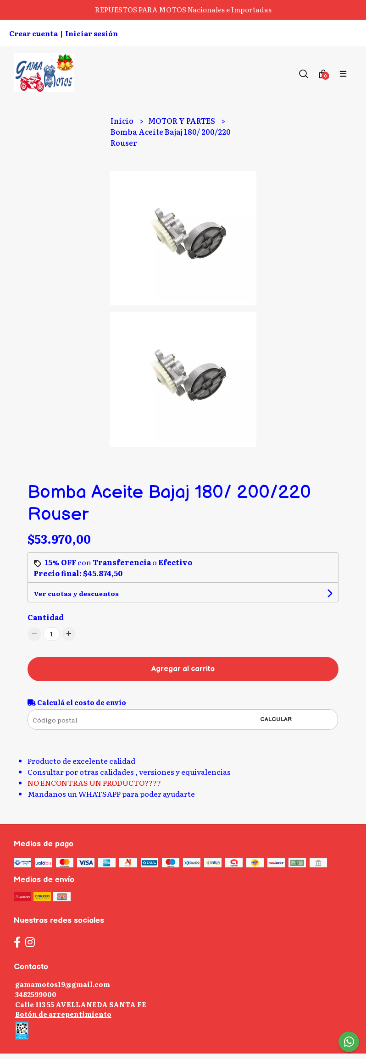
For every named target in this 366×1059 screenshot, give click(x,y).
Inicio (123, 120)
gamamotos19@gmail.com (62, 984)
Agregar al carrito (183, 669)
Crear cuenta (33, 33)
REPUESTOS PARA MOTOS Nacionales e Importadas (183, 9)
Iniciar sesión (91, 33)
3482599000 (35, 994)
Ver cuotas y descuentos (76, 593)
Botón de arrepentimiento (63, 1014)
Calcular (276, 719)
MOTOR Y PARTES (182, 120)
